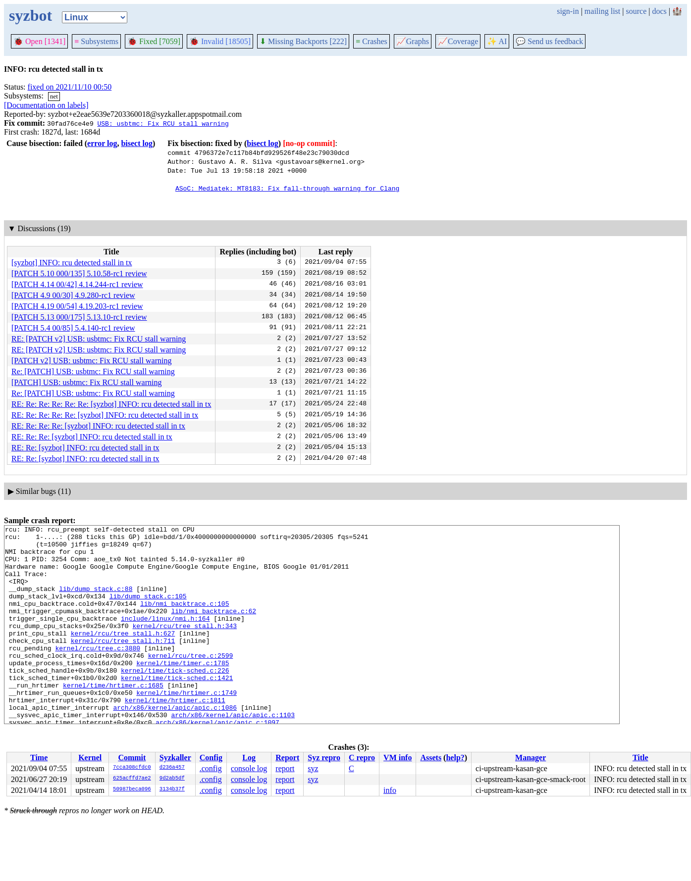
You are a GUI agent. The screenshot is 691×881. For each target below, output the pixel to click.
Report (287, 757)
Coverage (458, 41)
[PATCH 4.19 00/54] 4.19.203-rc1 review (77, 306)
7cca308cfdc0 (132, 767)
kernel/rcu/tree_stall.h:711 (123, 664)
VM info (397, 757)
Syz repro (324, 757)
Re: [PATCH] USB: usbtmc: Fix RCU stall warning (93, 371)
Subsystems (96, 41)
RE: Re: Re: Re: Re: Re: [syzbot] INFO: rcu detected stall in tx (111, 404)
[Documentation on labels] (46, 105)
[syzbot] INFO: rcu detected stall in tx (71, 262)
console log (249, 768)
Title (640, 757)
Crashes (371, 41)
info (389, 790)
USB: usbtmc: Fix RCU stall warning (162, 123)
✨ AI (497, 41)
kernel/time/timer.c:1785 (182, 690)
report (284, 768)
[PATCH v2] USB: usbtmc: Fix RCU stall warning (91, 360)
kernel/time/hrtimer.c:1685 (113, 717)
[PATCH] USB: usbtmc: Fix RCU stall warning (86, 382)
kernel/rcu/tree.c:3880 (97, 673)
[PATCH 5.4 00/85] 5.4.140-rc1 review (73, 328)
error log (102, 143)
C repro (362, 757)
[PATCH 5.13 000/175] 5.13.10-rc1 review (79, 317)
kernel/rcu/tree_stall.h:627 (123, 655)
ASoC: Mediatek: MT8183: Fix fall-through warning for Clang (287, 188)
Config (211, 757)
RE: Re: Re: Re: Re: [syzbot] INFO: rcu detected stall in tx (104, 415)
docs (659, 11)
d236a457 (172, 767)
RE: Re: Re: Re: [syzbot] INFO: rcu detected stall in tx (98, 426)
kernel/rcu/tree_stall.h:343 (184, 646)
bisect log (137, 143)
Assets (430, 757)
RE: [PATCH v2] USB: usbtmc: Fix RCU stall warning (98, 339)
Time (39, 757)
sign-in (568, 11)
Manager (530, 757)
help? (455, 757)
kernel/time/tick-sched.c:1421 (177, 708)
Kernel (90, 757)
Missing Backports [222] (303, 41)
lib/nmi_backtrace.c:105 (184, 619)
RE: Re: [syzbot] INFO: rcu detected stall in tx (85, 447)
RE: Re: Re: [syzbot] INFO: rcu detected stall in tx (91, 437)
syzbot (30, 15)
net (54, 96)
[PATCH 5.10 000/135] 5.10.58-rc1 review (79, 273)
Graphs (412, 41)
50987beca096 (132, 789)
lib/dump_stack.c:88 (95, 601)
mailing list (602, 11)
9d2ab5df (172, 778)
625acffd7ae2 (132, 778)
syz (313, 768)
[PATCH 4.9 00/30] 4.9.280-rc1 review (73, 295)
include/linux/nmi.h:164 (165, 637)
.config (211, 768)
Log (249, 757)
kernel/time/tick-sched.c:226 (175, 699)
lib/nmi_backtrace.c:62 (213, 628)
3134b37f (172, 789)
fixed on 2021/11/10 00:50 (70, 87)
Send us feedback (549, 41)
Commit (132, 757)
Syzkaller (175, 757)
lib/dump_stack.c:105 (148, 610)
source (636, 11)
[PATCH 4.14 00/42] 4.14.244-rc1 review (77, 284)
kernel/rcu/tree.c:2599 (190, 682)
